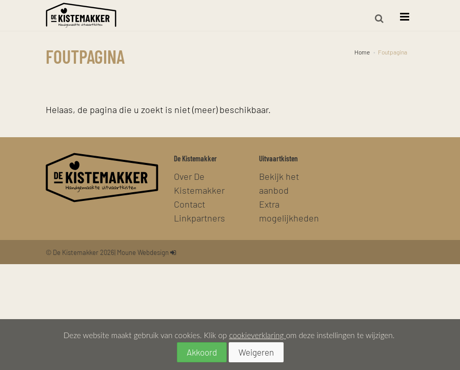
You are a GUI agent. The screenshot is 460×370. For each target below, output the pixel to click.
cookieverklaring (257, 335)
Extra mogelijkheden (289, 211)
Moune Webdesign (143, 252)
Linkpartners (199, 218)
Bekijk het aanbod (279, 183)
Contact (189, 204)
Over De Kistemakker (199, 183)
